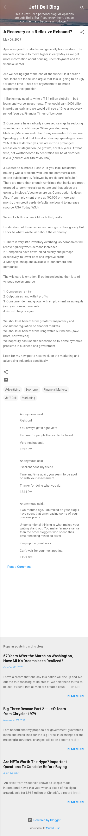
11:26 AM (26, 557)
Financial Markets (55, 389)
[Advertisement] (44, 601)
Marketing (28, 398)
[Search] (82, 8)
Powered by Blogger (44, 820)
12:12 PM (26, 449)
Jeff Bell (11, 398)
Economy (32, 389)
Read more (76, 696)
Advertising (12, 389)
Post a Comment (19, 567)
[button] (82, 33)
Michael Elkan (53, 828)
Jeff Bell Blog (44, 7)
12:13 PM (26, 492)
